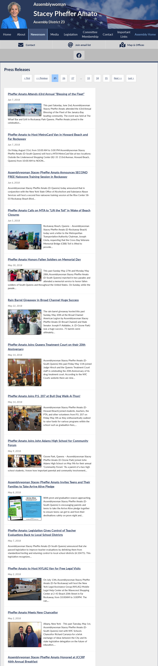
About (21, 34)
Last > (131, 78)
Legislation (70, 34)
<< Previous (42, 78)
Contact (108, 34)
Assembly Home (16, 660)
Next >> (118, 78)
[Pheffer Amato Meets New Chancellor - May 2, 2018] (41, 417)
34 (97, 78)
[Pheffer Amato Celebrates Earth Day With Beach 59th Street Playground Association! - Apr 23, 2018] (41, 556)
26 (63, 78)
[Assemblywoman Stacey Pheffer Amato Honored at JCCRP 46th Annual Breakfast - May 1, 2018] (116, 417)
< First (27, 78)
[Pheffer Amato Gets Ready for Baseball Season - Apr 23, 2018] (116, 509)
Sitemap (110, 660)
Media (54, 34)
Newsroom (38, 34)
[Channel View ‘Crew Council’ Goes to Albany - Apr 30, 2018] (41, 509)
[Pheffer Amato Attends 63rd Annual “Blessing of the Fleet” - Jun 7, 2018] (41, 111)
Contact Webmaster (132, 660)
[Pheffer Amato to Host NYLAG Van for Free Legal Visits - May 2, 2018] (116, 367)
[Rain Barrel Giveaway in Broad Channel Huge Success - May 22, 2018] (116, 211)
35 (106, 78)
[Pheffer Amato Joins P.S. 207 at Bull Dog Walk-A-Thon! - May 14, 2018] (116, 263)
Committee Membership (90, 34)
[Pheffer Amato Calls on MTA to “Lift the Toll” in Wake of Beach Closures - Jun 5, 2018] (116, 160)
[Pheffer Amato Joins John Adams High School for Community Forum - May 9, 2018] (41, 316)
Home (7, 34)
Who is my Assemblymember (83, 660)
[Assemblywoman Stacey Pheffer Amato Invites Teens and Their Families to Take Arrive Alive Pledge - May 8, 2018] (116, 316)
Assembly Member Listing (46, 660)
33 (88, 78)
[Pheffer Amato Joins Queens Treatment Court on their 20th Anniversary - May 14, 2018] (41, 263)
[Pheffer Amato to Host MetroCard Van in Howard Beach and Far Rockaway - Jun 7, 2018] (116, 111)
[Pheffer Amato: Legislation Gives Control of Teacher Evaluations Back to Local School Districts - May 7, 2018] (41, 367)
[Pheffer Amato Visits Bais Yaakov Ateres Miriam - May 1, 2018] (116, 464)
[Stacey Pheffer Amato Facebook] (79, 55)
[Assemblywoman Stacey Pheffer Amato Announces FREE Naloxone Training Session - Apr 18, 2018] (116, 556)
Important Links (123, 34)
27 (72, 78)
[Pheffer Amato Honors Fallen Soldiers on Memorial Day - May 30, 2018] (41, 211)
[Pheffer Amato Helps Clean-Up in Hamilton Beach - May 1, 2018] (41, 464)
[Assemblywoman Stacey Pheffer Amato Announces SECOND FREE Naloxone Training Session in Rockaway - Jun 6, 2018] (41, 160)
